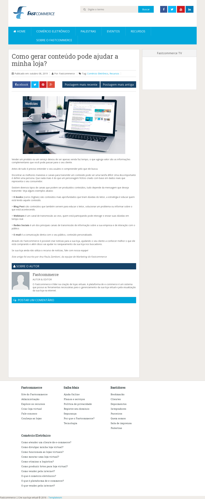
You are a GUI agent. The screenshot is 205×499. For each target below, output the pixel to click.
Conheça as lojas (31, 418)
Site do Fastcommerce (34, 394)
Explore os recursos (33, 404)
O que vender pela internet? (38, 485)
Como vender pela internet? (38, 471)
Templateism (55, 497)
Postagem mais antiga (118, 84)
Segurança (70, 413)
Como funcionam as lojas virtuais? (42, 451)
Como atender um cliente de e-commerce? (46, 442)
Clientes (116, 399)
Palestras (88, 31)
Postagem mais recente (81, 84)
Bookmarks (117, 394)
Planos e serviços (74, 399)
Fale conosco (29, 413)
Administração (30, 399)
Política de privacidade (78, 404)
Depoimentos (119, 404)
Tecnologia (70, 423)
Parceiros (116, 413)
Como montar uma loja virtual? (40, 456)
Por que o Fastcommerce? (79, 418)
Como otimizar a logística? (37, 461)
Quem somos (118, 418)
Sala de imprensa (121, 423)
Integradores (118, 408)
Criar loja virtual (31, 408)
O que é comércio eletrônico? (38, 476)
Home (19, 31)
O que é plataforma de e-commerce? (42, 480)
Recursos (138, 31)
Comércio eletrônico (53, 31)
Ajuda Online (72, 394)
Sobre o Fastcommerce (54, 40)
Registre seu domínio (76, 408)
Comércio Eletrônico (97, 73)
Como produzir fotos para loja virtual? (44, 466)
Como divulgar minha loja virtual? (42, 447)
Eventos (113, 31)
